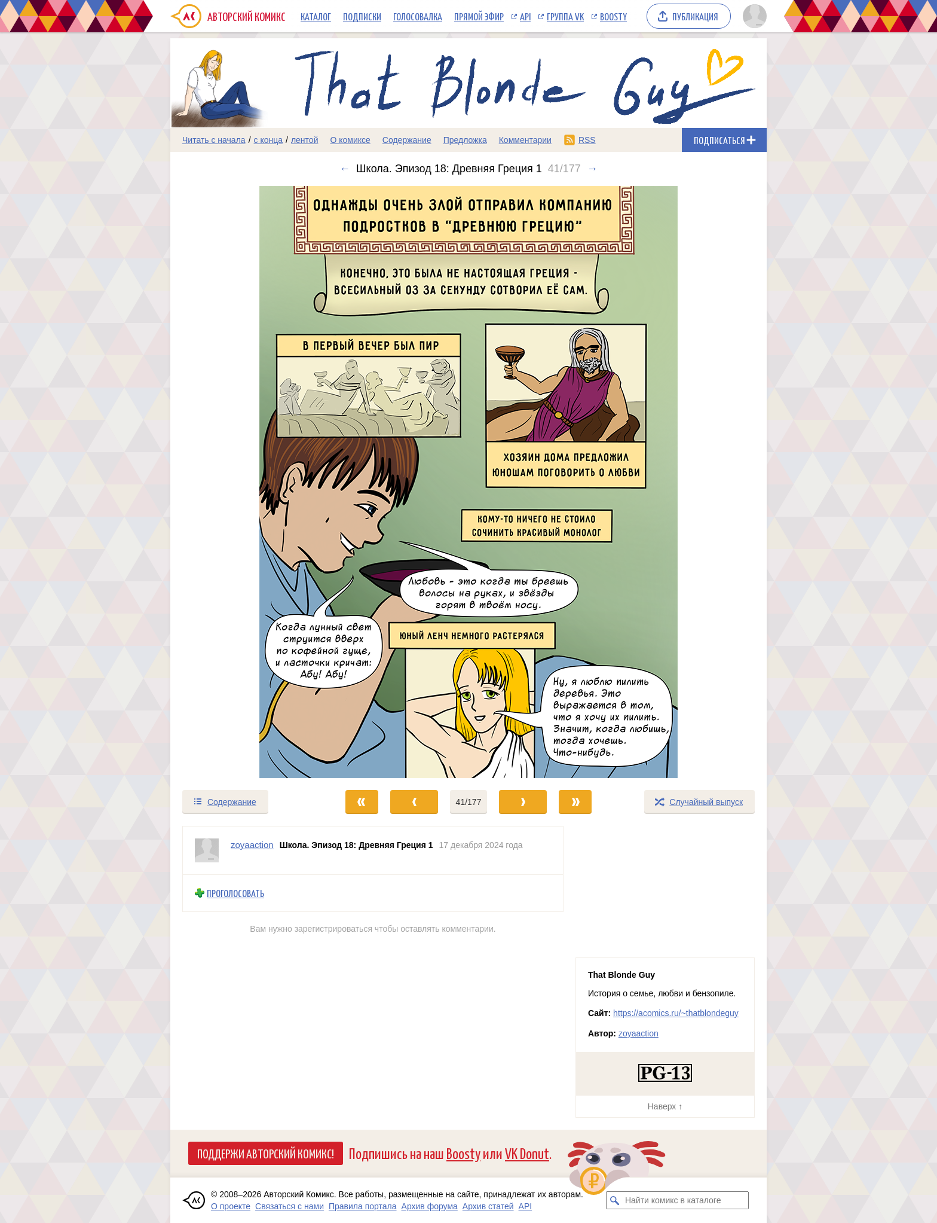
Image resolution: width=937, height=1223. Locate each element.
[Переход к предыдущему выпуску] (245, 482)
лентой (305, 140)
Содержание (406, 140)
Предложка (465, 140)
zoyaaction (638, 1033)
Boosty (613, 16)
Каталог (316, 16)
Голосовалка (417, 16)
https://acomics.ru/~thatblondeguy (676, 1013)
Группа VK (565, 16)
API (525, 16)
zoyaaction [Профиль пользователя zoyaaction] (252, 845)
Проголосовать (235, 893)
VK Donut (527, 1152)
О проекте (230, 1206)
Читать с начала (214, 140)
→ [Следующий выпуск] (592, 169)
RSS (587, 140)
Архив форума (430, 1206)
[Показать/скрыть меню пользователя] (753, 16)
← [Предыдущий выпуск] (344, 169)
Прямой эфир (479, 16)
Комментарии (525, 140)
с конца (268, 140)
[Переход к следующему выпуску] (468, 482)
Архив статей (488, 1206)
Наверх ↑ (665, 1106)
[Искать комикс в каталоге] (615, 1200)
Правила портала (363, 1206)
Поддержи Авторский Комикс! (265, 1153)
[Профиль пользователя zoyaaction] (207, 850)
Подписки (362, 16)
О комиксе (350, 140)
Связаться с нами (289, 1206)
